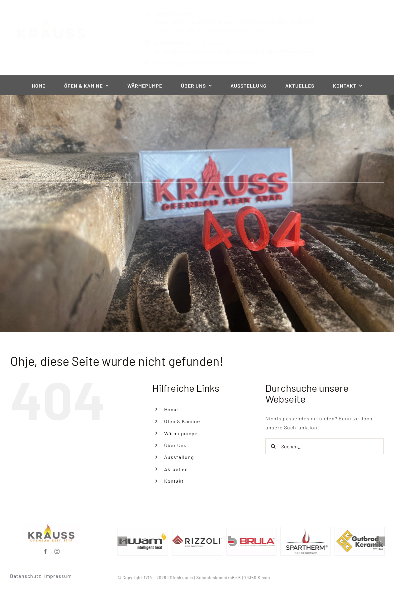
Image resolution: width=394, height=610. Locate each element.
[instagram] (57, 548)
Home (171, 409)
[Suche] (273, 446)
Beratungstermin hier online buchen (201, 62)
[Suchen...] (324, 446)
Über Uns (175, 445)
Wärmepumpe (181, 433)
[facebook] (45, 548)
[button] (125, 541)
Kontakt (174, 481)
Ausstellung (179, 457)
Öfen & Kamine (182, 421)
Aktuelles (176, 469)
